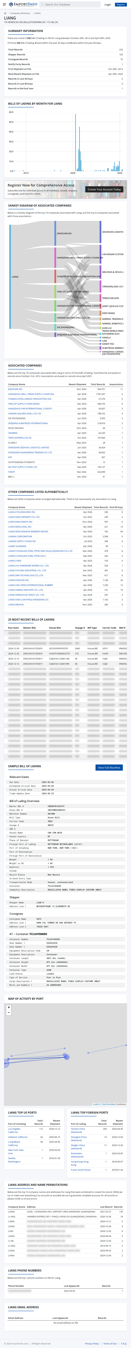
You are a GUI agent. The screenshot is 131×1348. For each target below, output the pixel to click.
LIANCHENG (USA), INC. (20, 526)
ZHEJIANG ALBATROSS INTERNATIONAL (77, 334)
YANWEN (12, 432)
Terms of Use (110, 1343)
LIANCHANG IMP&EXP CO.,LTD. (24, 516)
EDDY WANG (108, 313)
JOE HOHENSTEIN (111, 353)
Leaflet (96, 1104)
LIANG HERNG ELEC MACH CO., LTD (26, 594)
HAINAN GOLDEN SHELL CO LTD (73, 317)
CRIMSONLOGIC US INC (114, 286)
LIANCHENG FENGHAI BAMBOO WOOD (28, 531)
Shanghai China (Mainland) (79, 1138)
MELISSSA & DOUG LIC (113, 271)
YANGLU (106, 337)
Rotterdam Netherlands (77, 1155)
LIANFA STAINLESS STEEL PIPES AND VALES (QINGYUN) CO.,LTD (40, 550)
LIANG (15, 276)
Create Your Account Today (104, 189)
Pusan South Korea (80, 1169)
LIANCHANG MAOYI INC (20, 521)
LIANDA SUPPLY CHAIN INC (22, 541)
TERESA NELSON (110, 298)
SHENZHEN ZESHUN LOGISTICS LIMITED (28, 447)
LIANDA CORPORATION (20, 536)
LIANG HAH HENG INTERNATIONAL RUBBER (30, 585)
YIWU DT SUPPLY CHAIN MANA (73, 291)
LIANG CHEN (14, 560)
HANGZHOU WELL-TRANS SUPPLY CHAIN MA (80, 257)
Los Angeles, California (14, 1130)
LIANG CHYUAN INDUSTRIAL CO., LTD (27, 570)
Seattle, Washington (14, 1160)
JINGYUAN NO (64, 233)
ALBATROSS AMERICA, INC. (115, 347)
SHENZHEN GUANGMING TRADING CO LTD (30, 452)
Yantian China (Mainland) (78, 1130)
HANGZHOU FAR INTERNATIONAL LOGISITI (79, 305)
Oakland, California (17, 1137)
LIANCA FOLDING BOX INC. (22, 512)
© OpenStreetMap (107, 1104)
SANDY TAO (108, 343)
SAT (10, 457)
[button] (8, 1007)
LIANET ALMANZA (17, 546)
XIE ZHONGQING (65, 327)
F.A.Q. (124, 1343)
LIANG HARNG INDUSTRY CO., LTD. (25, 589)
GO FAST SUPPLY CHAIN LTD (22, 466)
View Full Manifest (109, 767)
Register (121, 4)
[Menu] (4, 4)
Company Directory (20, 13)
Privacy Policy (92, 1343)
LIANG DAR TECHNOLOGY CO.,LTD (25, 575)
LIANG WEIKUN (16, 604)
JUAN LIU (107, 327)
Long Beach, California (14, 1143)
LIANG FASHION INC (18, 580)
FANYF (11, 471)
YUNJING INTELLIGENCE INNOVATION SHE (78, 276)
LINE (104, 340)
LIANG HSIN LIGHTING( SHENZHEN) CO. (28, 599)
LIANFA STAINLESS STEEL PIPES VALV (27, 555)
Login (108, 4)
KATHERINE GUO (110, 333)
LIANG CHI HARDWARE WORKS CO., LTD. (28, 565)
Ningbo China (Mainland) (78, 1147)
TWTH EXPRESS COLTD (19, 437)
